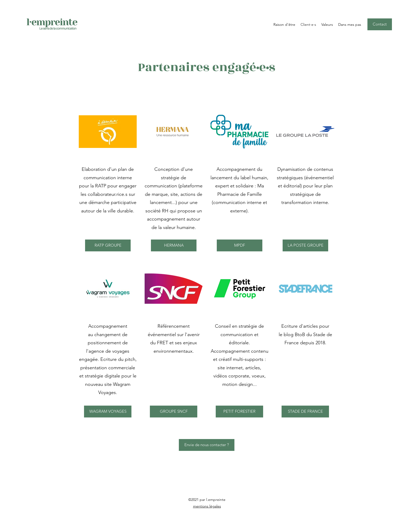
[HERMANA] (173, 245)
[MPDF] (239, 245)
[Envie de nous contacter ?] (206, 445)
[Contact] (379, 24)
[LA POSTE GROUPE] (305, 245)
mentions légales (207, 506)
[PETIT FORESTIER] (239, 411)
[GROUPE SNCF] (173, 411)
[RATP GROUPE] (108, 245)
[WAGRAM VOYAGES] (107, 411)
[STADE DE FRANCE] (305, 411)
